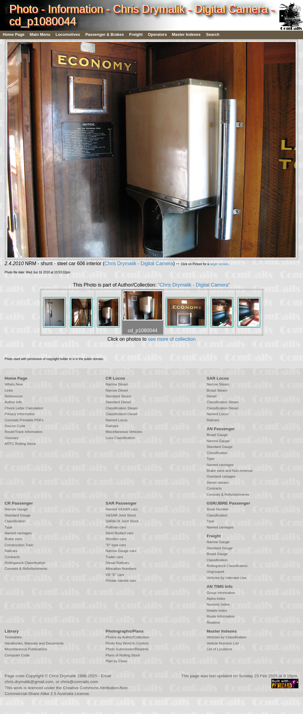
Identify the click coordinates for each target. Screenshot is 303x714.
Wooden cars (115, 539)
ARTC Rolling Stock (20, 443)
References (14, 396)
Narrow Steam (116, 384)
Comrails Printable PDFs (24, 420)
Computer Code (17, 655)
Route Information (221, 616)
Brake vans (13, 539)
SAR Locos (218, 378)
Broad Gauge (217, 435)
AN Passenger (221, 429)
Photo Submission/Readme (126, 649)
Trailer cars (114, 557)
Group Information (221, 593)
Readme (213, 622)
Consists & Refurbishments (228, 494)
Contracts (214, 488)
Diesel (212, 396)
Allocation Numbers (120, 568)
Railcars (111, 426)
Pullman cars (115, 527)
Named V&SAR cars (121, 509)
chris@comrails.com (79, 681)
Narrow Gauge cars (120, 551)
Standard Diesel (118, 402)
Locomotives (68, 34)
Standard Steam (118, 396)
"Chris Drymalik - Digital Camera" (194, 284)
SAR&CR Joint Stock (122, 521)
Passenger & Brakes (104, 34)
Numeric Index (218, 604)
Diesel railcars (218, 482)
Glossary (12, 438)
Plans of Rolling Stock (122, 655)
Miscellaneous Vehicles (123, 432)
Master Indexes (186, 34)
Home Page (14, 34)
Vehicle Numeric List (223, 643)
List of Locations (219, 649)
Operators (157, 34)
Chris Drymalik (62, 676)
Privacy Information (20, 414)
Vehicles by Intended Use (227, 578)
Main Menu (40, 34)
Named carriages (220, 465)
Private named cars (120, 580)
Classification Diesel (121, 414)
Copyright (35, 676)
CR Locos (115, 378)
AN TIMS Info (220, 586)
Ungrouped (215, 571)
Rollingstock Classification (25, 563)
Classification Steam (121, 408)
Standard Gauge (220, 447)
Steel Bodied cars (119, 533)
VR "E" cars (114, 575)
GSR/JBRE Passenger (228, 503)
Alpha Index (216, 598)
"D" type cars (115, 545)
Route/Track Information (23, 432)
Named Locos (116, 420)
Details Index (217, 610)
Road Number (218, 509)
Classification (217, 453)
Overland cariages (221, 476)
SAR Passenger (120, 503)
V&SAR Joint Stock (120, 515)
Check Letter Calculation (24, 408)
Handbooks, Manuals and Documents (34, 643)
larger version (219, 264)
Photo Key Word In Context (126, 643)
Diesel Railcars (117, 563)
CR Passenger (19, 503)
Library (12, 631)
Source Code (15, 426)
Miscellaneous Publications (26, 649)
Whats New (14, 384)
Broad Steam (217, 390)
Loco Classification (120, 438)
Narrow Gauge (218, 441)
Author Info (13, 402)
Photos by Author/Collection (127, 637)
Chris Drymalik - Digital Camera (138, 263)
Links (9, 390)
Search (212, 34)
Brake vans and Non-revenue (230, 470)
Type (210, 458)
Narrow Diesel (116, 390)
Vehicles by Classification (227, 637)
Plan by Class (116, 661)
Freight (136, 34)
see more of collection (172, 339)
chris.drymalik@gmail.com (29, 681)
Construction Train (19, 545)
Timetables (13, 637)
